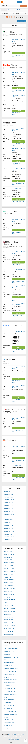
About (15, 734)
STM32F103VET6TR (9, 574)
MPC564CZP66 (8, 597)
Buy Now (18, 88)
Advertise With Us (16, 739)
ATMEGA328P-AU (9, 577)
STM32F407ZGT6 (9, 622)
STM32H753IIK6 (8, 634)
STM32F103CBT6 (9, 565)
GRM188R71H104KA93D (10, 668)
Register (19, 2)
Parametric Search (6, 736)
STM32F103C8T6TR (9, 557)
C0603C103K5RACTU (10, 722)
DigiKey (14, 67)
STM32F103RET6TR (9, 600)
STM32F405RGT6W (9, 588)
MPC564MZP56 (8, 560)
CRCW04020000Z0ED (10, 691)
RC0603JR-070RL (9, 725)
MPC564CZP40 (8, 602)
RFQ (18, 53)
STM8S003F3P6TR (9, 580)
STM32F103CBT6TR (9, 571)
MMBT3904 (7, 654)
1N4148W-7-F (7, 677)
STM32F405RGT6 (9, 554)
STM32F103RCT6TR (9, 608)
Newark (14, 33)
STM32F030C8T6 (8, 591)
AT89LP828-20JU (16, 188)
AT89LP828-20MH (9, 500)
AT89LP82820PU (16, 331)
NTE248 (6, 645)
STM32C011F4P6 (8, 614)
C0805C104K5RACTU (10, 674)
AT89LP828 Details (22, 21)
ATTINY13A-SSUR (9, 628)
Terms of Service (21, 736)
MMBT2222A (7, 702)
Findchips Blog (13, 2)
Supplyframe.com (20, 742)
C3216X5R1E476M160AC (11, 657)
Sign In (25, 2)
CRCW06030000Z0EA (10, 688)
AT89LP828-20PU (9, 491)
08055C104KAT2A (9, 705)
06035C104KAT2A (9, 720)
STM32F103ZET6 (8, 620)
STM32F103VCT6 (9, 605)
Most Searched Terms (21, 734)
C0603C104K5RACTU (10, 682)
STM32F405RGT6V (9, 594)
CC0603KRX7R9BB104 (10, 694)
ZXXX (5, 660)
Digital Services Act (7, 737)
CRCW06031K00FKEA (10, 711)
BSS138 (6, 697)
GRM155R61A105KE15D (10, 714)
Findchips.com (2, 2)
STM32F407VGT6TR (9, 625)
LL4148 (6, 728)
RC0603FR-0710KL (9, 700)
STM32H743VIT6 (8, 585)
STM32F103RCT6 (9, 562)
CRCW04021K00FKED (10, 671)
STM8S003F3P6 (8, 617)
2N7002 (6, 717)
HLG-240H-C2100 (9, 651)
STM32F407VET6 (8, 582)
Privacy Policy (14, 736)
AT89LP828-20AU (9, 494)
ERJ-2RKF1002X (8, 708)
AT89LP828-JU (16, 304)
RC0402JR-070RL (9, 665)
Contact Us (10, 734)
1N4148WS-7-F (8, 685)
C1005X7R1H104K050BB (11, 648)
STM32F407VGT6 (9, 568)
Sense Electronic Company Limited (14, 412)
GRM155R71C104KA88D (10, 680)
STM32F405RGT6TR (9, 611)
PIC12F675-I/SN (8, 631)
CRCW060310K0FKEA (10, 663)
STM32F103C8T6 (8, 551)
